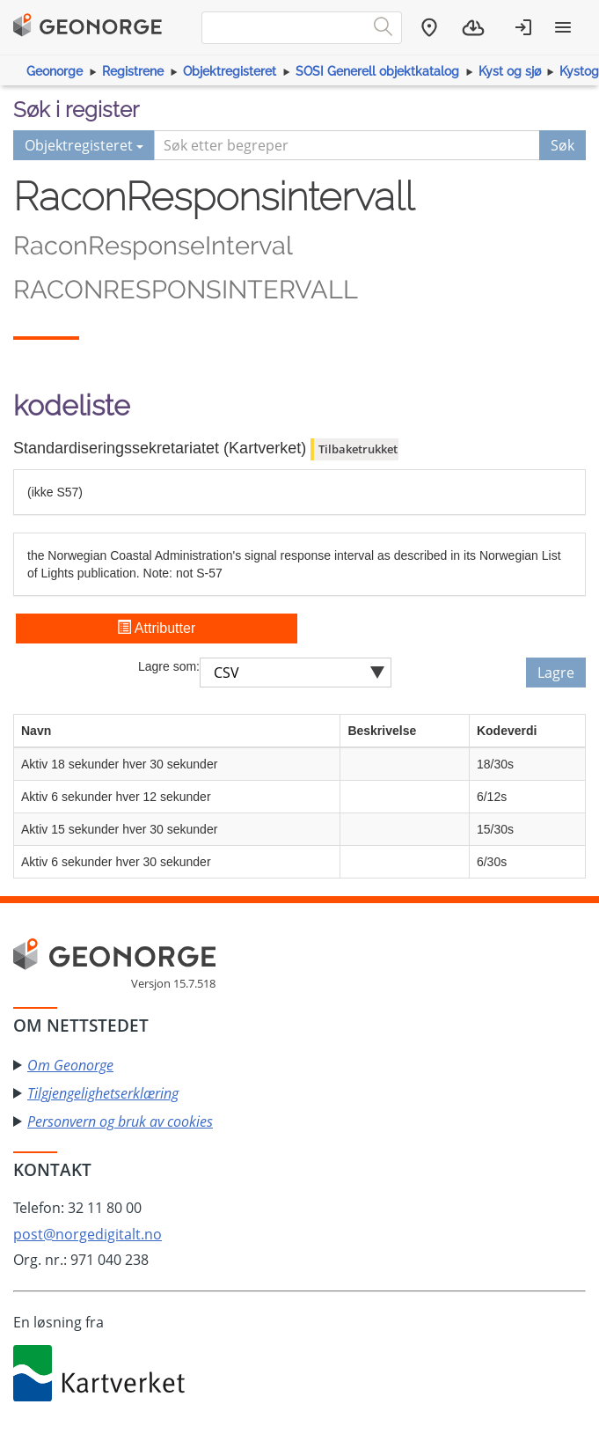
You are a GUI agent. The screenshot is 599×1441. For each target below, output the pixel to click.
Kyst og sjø (509, 71)
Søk (562, 145)
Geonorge (54, 71)
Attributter (156, 628)
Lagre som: (169, 666)
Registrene (133, 71)
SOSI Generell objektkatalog (377, 71)
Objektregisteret (229, 71)
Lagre (555, 672)
